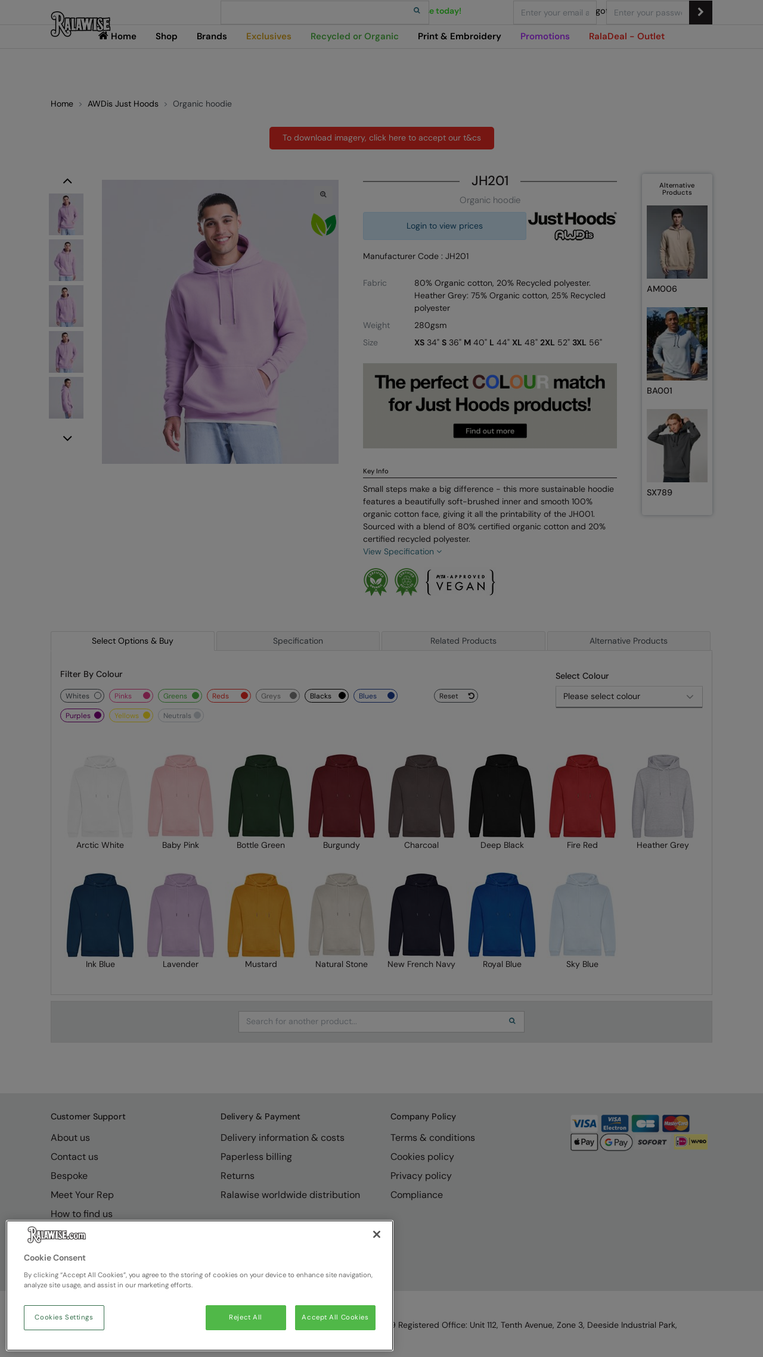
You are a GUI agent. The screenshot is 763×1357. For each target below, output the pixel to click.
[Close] (377, 1234)
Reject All (245, 1317)
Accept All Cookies (335, 1317)
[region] (199, 1285)
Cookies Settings (64, 1317)
